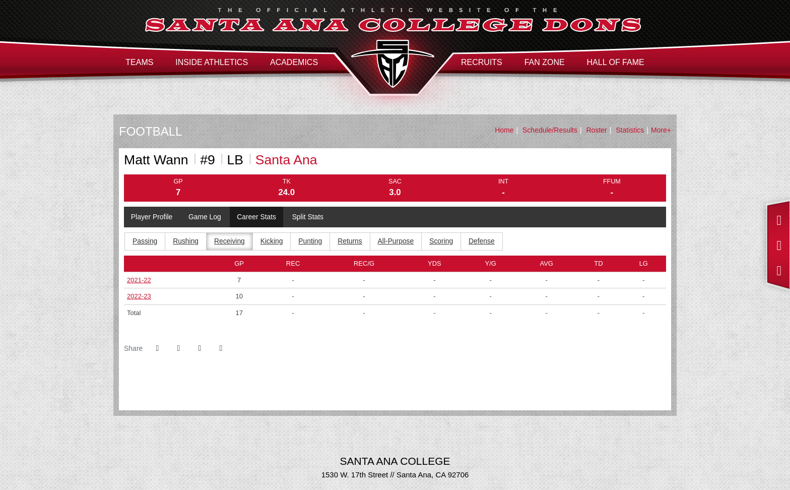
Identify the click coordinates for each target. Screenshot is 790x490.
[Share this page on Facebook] (157, 348)
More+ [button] (661, 130)
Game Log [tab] (205, 217)
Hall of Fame (615, 62)
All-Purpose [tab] (397, 242)
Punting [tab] (311, 242)
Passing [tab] (145, 242)
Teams (139, 62)
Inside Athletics (211, 62)
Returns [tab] (351, 242)
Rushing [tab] (186, 242)
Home (504, 130)
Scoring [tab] (443, 242)
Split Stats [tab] (309, 217)
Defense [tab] (484, 242)
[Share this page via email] (199, 348)
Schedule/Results (549, 130)
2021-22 (139, 280)
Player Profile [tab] (152, 217)
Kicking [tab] (272, 242)
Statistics (630, 130)
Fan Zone (544, 62)
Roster (596, 130)
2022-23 (139, 296)
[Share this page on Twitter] (178, 348)
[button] (220, 348)
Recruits (481, 62)
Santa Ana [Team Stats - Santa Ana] (286, 159)
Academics (294, 62)
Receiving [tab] (230, 242)
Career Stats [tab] (258, 217)
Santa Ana (392, 64)
